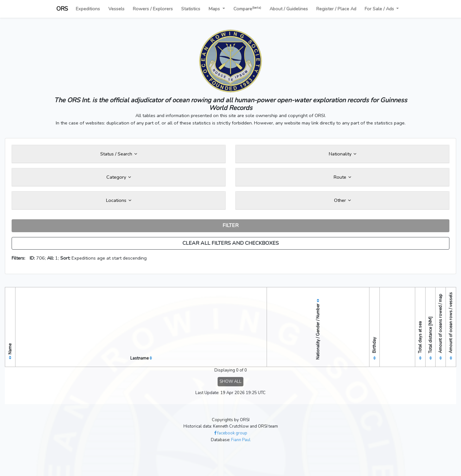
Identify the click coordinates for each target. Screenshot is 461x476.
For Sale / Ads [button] (380, 8)
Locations (118, 200)
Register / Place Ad (336, 8)
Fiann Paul (240, 440)
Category (118, 177)
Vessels (116, 8)
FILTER (230, 225)
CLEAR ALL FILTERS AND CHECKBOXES (230, 243)
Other (342, 200)
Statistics (190, 8)
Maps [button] (215, 8)
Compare (247, 8)
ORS (62, 9)
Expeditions (88, 8)
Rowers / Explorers (153, 8)
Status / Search (118, 154)
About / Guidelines (289, 8)
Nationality (342, 154)
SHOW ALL (230, 381)
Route (342, 177)
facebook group (230, 433)
